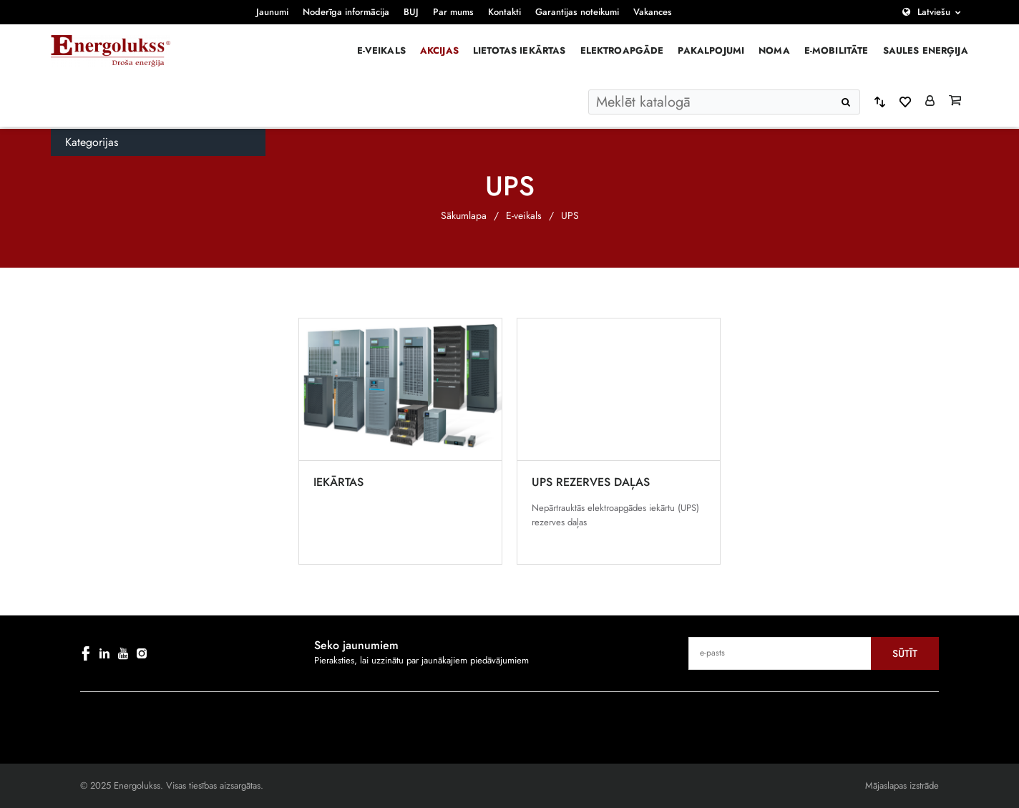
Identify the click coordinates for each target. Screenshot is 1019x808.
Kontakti (504, 12)
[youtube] (123, 653)
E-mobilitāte (836, 50)
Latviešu (933, 12)
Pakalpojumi (711, 50)
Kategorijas (91, 142)
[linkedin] (104, 653)
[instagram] (141, 653)
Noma (774, 50)
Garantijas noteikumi (577, 12)
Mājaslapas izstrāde (902, 785)
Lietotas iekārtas (519, 50)
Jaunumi (272, 12)
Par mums (453, 12)
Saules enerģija (925, 50)
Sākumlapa (464, 215)
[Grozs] (955, 101)
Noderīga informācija (346, 12)
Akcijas (439, 50)
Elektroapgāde (622, 50)
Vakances (652, 12)
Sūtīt (904, 653)
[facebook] (86, 653)
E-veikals (381, 50)
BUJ (411, 12)
